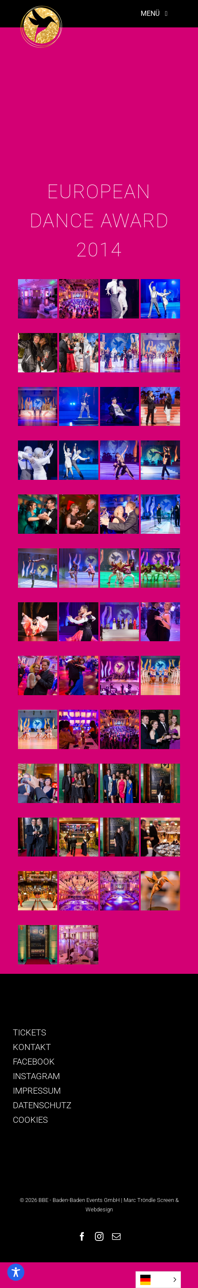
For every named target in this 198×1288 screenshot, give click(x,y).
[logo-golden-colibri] (41, 9)
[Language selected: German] (158, 1279)
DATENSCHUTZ (42, 1105)
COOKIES (30, 1120)
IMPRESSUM (37, 1091)
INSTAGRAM (36, 1076)
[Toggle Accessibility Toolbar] (15, 1272)
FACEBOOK (34, 1061)
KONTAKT (32, 1047)
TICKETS (29, 1032)
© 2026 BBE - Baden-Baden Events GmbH (70, 1200)
